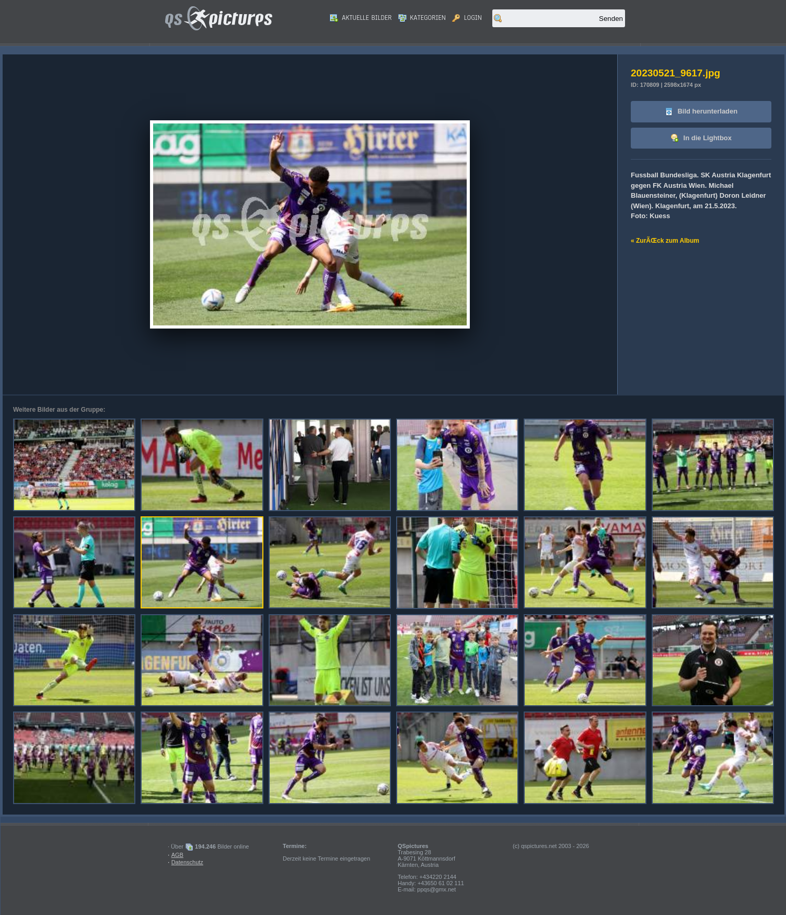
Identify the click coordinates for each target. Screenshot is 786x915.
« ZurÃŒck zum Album (665, 240)
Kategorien (422, 17)
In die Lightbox (701, 138)
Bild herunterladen (701, 111)
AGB (177, 855)
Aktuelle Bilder (360, 17)
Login (467, 17)
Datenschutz (187, 862)
